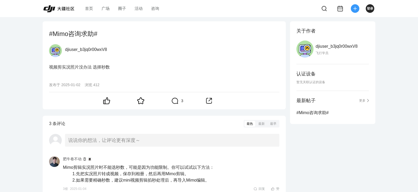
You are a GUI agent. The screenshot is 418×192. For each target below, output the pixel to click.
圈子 (122, 8)
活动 (139, 8)
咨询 (155, 8)
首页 (89, 8)
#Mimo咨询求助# (312, 112)
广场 (106, 8)
